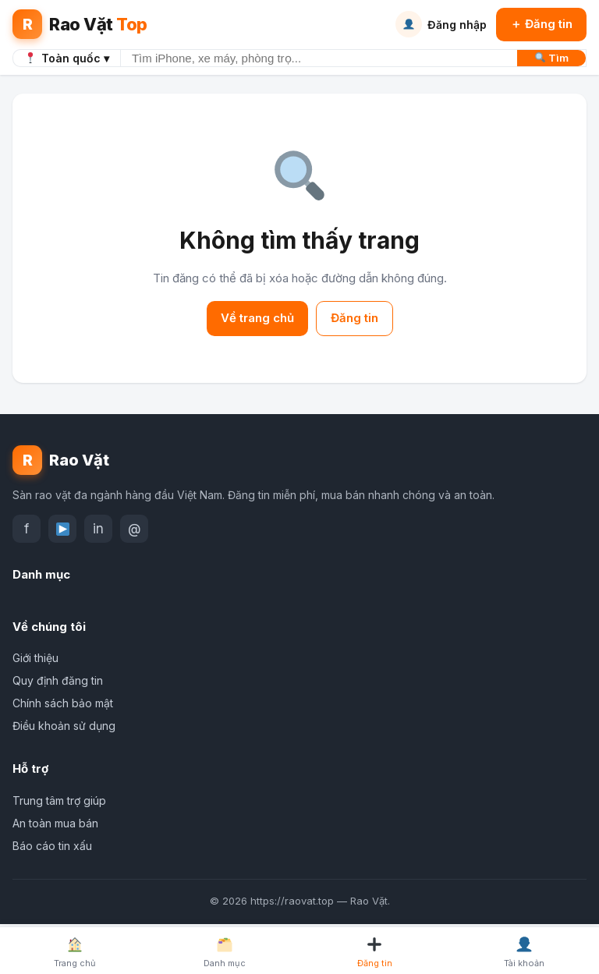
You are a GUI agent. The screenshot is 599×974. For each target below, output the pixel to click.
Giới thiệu (35, 657)
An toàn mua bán (55, 823)
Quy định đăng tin (57, 680)
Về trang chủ (257, 317)
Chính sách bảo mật (62, 703)
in (98, 529)
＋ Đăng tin (541, 23)
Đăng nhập (441, 24)
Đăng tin (354, 317)
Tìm (552, 57)
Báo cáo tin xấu (52, 845)
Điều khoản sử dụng (63, 725)
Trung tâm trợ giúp (59, 800)
